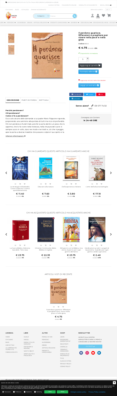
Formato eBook (88, 72)
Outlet (112, 22)
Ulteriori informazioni (15, 136)
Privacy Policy (65, 364)
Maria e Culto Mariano (29, 343)
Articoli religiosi (40, 22)
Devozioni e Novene (28, 347)
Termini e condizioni (64, 350)
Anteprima (15, 184)
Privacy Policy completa (97, 392)
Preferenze (17, 392)
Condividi (76, 94)
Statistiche (28, 392)
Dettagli (44, 100)
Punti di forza (29, 100)
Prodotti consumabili (59, 22)
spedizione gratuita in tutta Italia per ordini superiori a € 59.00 (32, 2)
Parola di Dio (47, 337)
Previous (6, 173)
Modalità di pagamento (88, 5)
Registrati (64, 344)
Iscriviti (90, 346)
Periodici (10, 22)
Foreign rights (11, 352)
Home (8, 337)
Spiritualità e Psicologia (29, 354)
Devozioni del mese (100, 22)
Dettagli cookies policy (78, 392)
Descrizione (13, 100)
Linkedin (76, 99)
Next (111, 173)
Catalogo (25, 9)
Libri (2, 22)
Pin (101, 94)
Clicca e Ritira (54, 5)
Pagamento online (69, 5)
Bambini (74, 22)
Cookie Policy (65, 366)
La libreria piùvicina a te (11, 348)
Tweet (89, 94)
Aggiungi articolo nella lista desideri (92, 80)
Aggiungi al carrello (90, 65)
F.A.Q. (62, 358)
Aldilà (26, 337)
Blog (17, 9)
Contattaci (10, 345)
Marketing (38, 392)
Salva (50, 391)
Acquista (20, 184)
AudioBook (21, 22)
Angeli (26, 339)
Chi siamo (9, 9)
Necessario (6, 392)
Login (62, 337)
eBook (29, 22)
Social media (105, 5)
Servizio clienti (97, 9)
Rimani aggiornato (38, 9)
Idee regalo (85, 22)
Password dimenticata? (65, 340)
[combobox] (42, 16)
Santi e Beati (29, 351)
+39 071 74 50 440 (90, 107)
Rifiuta (62, 391)
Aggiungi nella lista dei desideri (25, 184)
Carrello (63, 347)
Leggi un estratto (89, 85)
